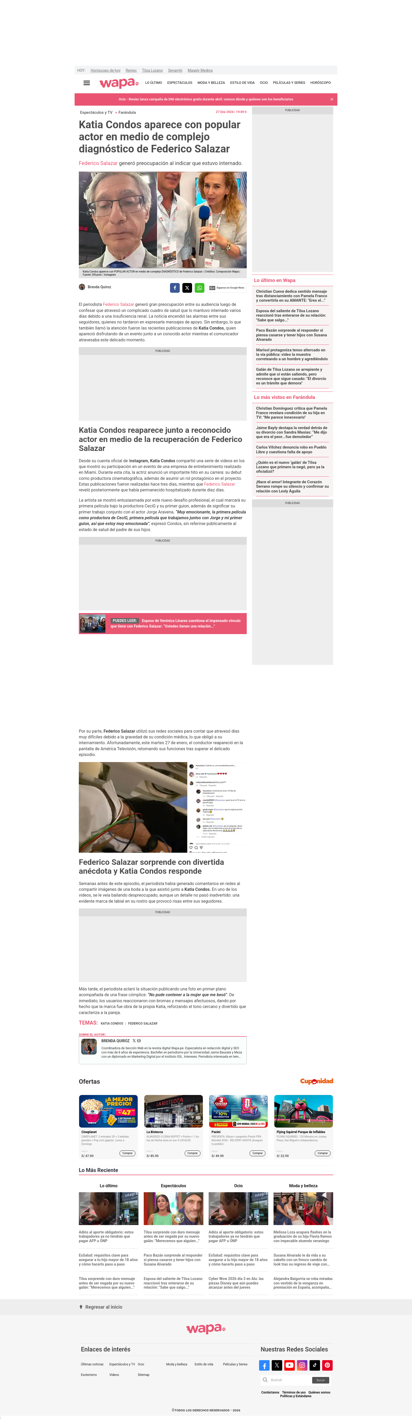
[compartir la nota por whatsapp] (199, 288)
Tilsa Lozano (152, 70)
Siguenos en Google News (226, 288)
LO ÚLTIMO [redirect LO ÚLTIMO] (153, 83)
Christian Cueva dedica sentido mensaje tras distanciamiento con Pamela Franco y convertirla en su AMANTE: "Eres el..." (291, 296)
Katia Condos (112, 1023)
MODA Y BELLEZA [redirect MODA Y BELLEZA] (211, 83)
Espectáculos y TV (96, 112)
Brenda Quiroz (99, 287)
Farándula (127, 112)
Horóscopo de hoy (105, 70)
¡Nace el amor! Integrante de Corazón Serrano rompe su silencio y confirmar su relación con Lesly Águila (292, 486)
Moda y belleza (176, 1364)
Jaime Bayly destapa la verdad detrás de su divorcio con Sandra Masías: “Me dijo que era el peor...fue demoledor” (291, 432)
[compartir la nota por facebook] (175, 288)
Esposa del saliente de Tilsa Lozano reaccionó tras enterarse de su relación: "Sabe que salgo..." (291, 315)
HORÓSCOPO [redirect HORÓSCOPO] (321, 83)
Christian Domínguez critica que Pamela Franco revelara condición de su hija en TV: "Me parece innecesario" (291, 413)
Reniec (131, 70)
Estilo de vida (204, 1364)
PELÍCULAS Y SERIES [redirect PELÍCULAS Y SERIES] (289, 83)
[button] (332, 99)
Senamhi (175, 70)
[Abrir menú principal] (87, 83)
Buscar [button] (321, 1380)
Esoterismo (89, 1375)
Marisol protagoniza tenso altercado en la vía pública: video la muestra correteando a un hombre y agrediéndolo (292, 355)
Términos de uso (294, 1392)
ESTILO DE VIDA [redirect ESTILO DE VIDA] (242, 83)
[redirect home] (119, 83)
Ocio (141, 1364)
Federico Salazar (99, 163)
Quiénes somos (319, 1392)
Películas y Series (235, 1364)
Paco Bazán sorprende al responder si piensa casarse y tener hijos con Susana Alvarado (291, 335)
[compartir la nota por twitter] (187, 288)
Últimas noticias (92, 1364)
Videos (114, 1375)
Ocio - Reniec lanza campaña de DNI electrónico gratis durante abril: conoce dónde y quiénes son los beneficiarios (206, 99)
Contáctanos (270, 1392)
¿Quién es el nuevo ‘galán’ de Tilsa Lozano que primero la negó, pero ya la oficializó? (290, 467)
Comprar (127, 1153)
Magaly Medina (200, 70)
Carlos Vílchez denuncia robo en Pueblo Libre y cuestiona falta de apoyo (291, 449)
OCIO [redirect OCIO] (264, 83)
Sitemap (143, 1375)
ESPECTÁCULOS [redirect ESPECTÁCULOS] (179, 83)
